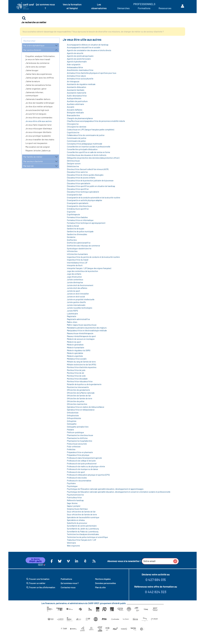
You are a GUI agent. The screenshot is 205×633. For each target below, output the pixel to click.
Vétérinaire (71, 543)
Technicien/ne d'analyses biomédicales (83, 534)
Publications (66, 579)
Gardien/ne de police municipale (80, 231)
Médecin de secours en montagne (81, 339)
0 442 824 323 (155, 592)
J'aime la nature (32, 81)
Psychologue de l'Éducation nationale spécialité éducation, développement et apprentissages (105, 489)
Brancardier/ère (73, 115)
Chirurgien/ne (73, 124)
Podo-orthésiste (74, 446)
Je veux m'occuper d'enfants (38, 132)
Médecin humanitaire (75, 347)
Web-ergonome (73, 546)
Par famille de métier (32, 156)
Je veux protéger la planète (38, 136)
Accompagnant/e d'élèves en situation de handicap (87, 45)
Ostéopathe (71, 424)
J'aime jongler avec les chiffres (39, 77)
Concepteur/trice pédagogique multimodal (84, 144)
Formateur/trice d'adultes (77, 217)
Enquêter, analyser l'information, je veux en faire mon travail (40, 58)
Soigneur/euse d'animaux (77, 509)
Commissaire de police (76, 141)
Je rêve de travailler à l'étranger (39, 103)
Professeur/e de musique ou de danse (82, 469)
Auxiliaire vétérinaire (75, 104)
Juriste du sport (73, 291)
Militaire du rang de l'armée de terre (81, 362)
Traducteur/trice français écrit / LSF (81, 540)
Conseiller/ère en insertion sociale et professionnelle (88, 147)
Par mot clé (28, 166)
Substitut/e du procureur (77, 523)
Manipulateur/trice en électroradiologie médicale (87, 330)
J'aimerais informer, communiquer (34, 94)
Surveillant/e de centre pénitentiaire (82, 526)
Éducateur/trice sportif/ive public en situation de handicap (91, 186)
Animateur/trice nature (76, 76)
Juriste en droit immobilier (78, 294)
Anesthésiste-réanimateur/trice (80, 70)
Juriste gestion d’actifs (76, 302)
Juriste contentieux (75, 279)
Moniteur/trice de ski (75, 373)
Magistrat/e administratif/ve (78, 319)
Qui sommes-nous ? (69, 583)
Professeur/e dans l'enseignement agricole (84, 458)
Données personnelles (105, 583)
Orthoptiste (71, 421)
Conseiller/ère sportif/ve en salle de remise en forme (88, 152)
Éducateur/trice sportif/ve (78, 189)
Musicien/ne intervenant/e (78, 387)
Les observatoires (99, 6)
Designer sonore (74, 163)
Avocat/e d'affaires (74, 110)
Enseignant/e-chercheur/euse (79, 206)
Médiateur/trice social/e (77, 359)
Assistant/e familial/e (75, 90)
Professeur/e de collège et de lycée (81, 461)
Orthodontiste (72, 413)
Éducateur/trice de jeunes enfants (81, 178)
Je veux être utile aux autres (38, 121)
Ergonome (71, 212)
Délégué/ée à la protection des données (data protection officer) (93, 158)
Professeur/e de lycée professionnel (81, 463)
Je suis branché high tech (37, 110)
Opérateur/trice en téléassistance (81, 410)
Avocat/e (70, 107)
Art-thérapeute (73, 81)
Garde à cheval (73, 226)
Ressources (165, 8)
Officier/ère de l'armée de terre (79, 398)
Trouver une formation (37, 579)
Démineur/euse (73, 161)
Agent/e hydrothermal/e (77, 62)
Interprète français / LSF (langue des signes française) (89, 268)
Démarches (123, 8)
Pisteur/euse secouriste (77, 444)
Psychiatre (71, 483)
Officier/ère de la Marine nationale (81, 393)
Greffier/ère (72, 240)
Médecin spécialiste (75, 353)
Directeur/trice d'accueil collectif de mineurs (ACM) (87, 169)
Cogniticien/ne (73, 132)
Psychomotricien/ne (75, 495)
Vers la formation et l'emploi (72, 6)
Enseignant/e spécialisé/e (77, 203)
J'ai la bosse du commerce (37, 63)
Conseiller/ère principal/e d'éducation (82, 149)
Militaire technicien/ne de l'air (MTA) (81, 364)
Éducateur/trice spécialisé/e (78, 183)
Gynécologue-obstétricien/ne (79, 248)
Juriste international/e (76, 305)
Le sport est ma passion (36, 143)
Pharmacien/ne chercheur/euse (80, 435)
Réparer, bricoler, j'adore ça (37, 150)
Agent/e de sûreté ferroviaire (79, 59)
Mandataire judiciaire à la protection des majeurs (87, 328)
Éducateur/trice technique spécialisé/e (83, 192)
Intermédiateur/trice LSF (77, 263)
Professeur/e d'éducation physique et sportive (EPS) (88, 475)
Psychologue (72, 486)
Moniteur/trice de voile (76, 376)
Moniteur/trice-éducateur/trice (80, 381)
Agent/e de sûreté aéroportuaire (80, 56)
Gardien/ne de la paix (75, 229)
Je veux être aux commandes (38, 117)
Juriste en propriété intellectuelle (80, 299)
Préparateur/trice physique (78, 455)
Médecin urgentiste (75, 356)
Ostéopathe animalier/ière (78, 427)
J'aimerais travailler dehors (37, 99)
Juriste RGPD (72, 311)
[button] (175, 561)
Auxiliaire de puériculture (77, 101)
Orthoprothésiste (74, 418)
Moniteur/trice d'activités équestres (81, 367)
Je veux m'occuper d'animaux (38, 128)
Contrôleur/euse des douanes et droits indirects (86, 155)
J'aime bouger (31, 70)
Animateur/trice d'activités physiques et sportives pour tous (91, 73)
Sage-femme (72, 503)
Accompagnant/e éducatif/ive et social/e (83, 47)
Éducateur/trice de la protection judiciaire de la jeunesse (90, 180)
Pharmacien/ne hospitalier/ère (79, 441)
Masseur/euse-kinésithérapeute (80, 333)
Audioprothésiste (74, 98)
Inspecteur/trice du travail (77, 260)
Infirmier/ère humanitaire (77, 254)
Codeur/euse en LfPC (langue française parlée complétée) (90, 129)
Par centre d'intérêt (32, 50)
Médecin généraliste (75, 345)
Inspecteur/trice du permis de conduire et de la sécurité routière (93, 257)
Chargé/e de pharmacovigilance (80, 118)
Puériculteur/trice (74, 497)
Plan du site (100, 587)
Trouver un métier (35, 583)
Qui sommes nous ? (45, 6)
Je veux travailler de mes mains (39, 139)
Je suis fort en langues (35, 114)
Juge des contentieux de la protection (82, 271)
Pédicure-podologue (75, 432)
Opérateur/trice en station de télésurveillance (85, 407)
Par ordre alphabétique (33, 45)
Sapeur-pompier (73, 506)
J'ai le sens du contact (35, 66)
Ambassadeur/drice (75, 67)
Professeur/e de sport (76, 472)
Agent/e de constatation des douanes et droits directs (89, 50)
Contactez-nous (68, 587)
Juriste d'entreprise (75, 282)
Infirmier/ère (72, 251)
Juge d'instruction (74, 277)
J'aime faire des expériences (38, 74)
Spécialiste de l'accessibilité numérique (83, 517)
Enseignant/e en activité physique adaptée (84, 200)
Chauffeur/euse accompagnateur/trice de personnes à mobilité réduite (96, 121)
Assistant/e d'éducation (76, 87)
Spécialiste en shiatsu (76, 520)
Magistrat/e (71, 316)
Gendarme (71, 237)
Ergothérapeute (73, 214)
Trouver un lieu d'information (40, 587)
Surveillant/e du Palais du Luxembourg (82, 531)
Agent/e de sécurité (75, 53)
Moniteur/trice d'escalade (77, 379)
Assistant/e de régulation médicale (81, 84)
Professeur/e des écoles (77, 478)
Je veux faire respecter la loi (38, 125)
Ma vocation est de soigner (37, 147)
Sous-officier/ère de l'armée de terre (82, 514)
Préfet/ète (71, 449)
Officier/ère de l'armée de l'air (79, 395)
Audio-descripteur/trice (77, 96)
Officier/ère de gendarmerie (78, 390)
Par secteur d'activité (33, 161)
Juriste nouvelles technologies (79, 308)
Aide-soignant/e (73, 64)
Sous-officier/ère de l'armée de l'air (81, 512)
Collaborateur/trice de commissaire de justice (85, 135)
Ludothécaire (72, 314)
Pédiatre (70, 430)
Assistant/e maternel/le (76, 93)
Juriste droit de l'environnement (80, 285)
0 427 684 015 (156, 580)
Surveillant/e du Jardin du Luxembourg (83, 529)
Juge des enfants (74, 274)
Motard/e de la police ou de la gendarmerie (84, 384)
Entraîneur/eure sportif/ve (78, 209)
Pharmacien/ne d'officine (77, 438)
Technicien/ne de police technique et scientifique (87, 537)
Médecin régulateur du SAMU (78, 350)
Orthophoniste (73, 415)
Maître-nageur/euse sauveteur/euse (81, 325)
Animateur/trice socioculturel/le (80, 79)
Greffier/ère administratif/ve (78, 243)
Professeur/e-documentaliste (79, 480)
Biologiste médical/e (75, 112)
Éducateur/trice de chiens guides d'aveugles (85, 175)
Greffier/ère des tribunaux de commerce (83, 246)
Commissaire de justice (76, 138)
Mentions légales (103, 579)
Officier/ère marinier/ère (77, 404)
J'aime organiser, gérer (36, 88)
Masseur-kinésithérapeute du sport (81, 336)
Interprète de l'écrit (74, 265)
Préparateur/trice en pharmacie (80, 452)
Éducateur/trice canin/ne (77, 172)
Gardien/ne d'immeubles (77, 234)
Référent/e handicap (75, 500)
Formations (144, 8)
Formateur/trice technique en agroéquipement (86, 223)
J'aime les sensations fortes (38, 85)
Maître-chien (72, 322)
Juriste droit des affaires (77, 288)
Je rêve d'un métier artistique (39, 106)
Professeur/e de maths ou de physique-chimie (86, 466)
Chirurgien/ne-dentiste (76, 127)
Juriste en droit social (76, 296)
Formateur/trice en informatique (80, 220)
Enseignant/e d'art (74, 195)
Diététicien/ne (73, 166)
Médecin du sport (74, 342)
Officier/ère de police (75, 401)
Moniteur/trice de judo (76, 370)
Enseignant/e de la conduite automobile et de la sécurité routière (93, 197)
